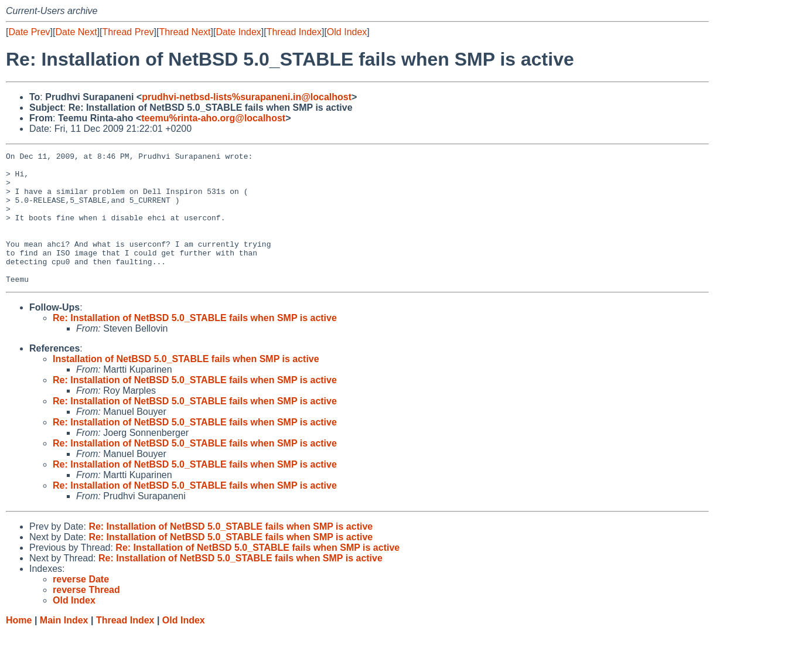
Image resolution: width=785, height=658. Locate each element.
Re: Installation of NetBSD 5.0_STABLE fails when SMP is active (195, 344)
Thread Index (294, 32)
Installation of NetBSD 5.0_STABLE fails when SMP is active (186, 385)
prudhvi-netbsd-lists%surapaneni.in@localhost (246, 97)
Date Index (238, 32)
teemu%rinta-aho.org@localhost (213, 118)
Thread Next (184, 32)
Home (19, 647)
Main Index (64, 647)
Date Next (76, 32)
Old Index (347, 32)
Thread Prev (128, 32)
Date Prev (29, 32)
